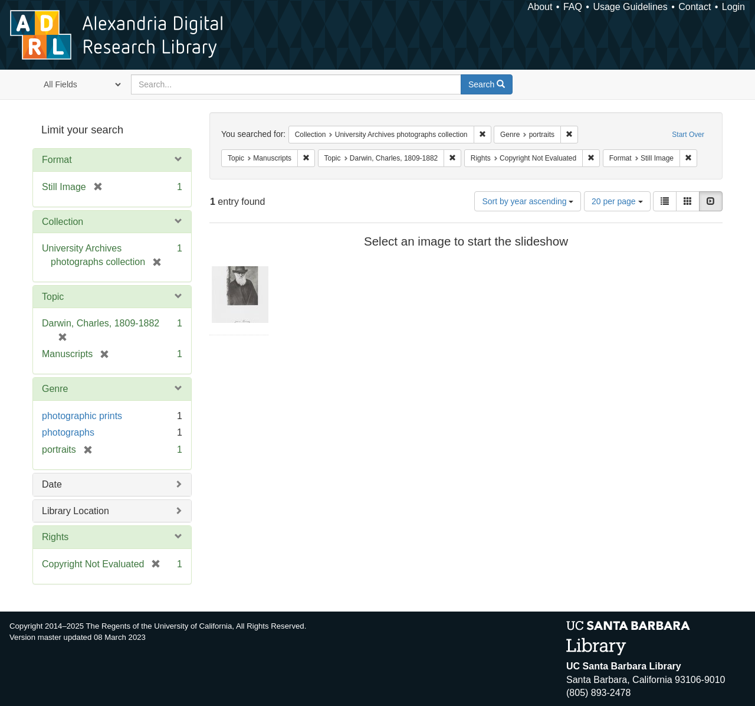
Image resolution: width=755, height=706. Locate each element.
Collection (62, 222)
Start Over (688, 134)
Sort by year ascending (527, 201)
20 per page (617, 201)
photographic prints (82, 416)
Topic (53, 297)
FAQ (572, 7)
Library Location (75, 511)
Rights (55, 537)
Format (57, 160)
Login (733, 7)
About (540, 7)
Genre (55, 389)
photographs (68, 432)
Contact (694, 7)
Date (52, 484)
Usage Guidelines (630, 7)
